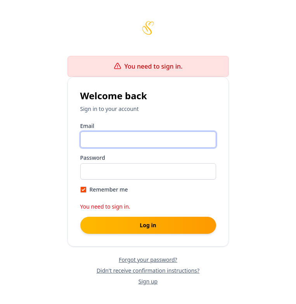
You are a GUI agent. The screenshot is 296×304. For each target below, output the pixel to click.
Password (92, 157)
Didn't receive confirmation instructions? (148, 270)
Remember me (109, 189)
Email (87, 126)
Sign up (148, 281)
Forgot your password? (148, 259)
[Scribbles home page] (148, 28)
